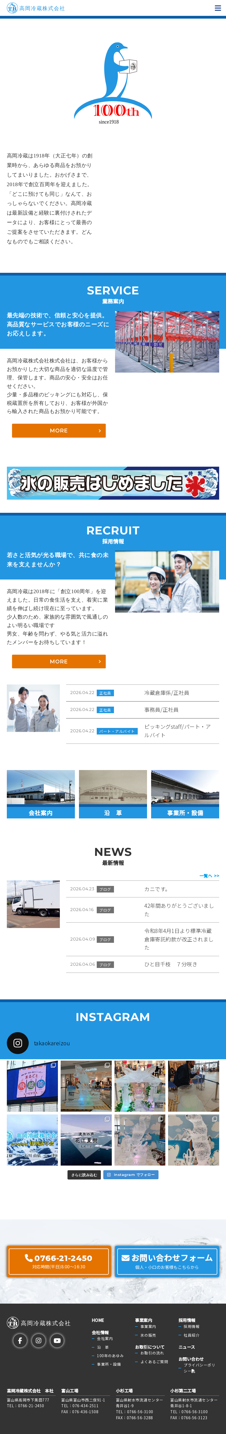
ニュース (186, 1347)
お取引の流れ (152, 1353)
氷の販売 (148, 1335)
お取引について (150, 1347)
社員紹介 (191, 1335)
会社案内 (105, 1338)
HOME (98, 1320)
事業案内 (143, 1320)
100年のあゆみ (110, 1355)
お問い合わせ (191, 1359)
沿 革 (103, 1347)
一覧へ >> (209, 876)
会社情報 (100, 1332)
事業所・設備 (109, 1364)
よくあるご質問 (154, 1361)
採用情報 (186, 1320)
